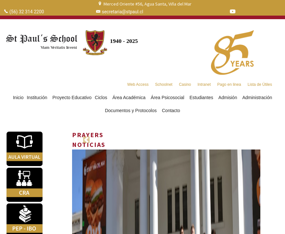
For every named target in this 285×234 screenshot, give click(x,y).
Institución (38, 97)
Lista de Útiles (260, 84)
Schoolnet (163, 84)
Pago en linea (229, 84)
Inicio (18, 97)
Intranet (204, 84)
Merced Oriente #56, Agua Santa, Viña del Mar (148, 4)
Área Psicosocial (168, 97)
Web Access (138, 84)
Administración (257, 97)
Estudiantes (202, 97)
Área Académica (129, 97)
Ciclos (102, 97)
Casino (185, 84)
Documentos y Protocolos (132, 110)
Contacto (171, 110)
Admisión (228, 97)
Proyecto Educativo (72, 97)
